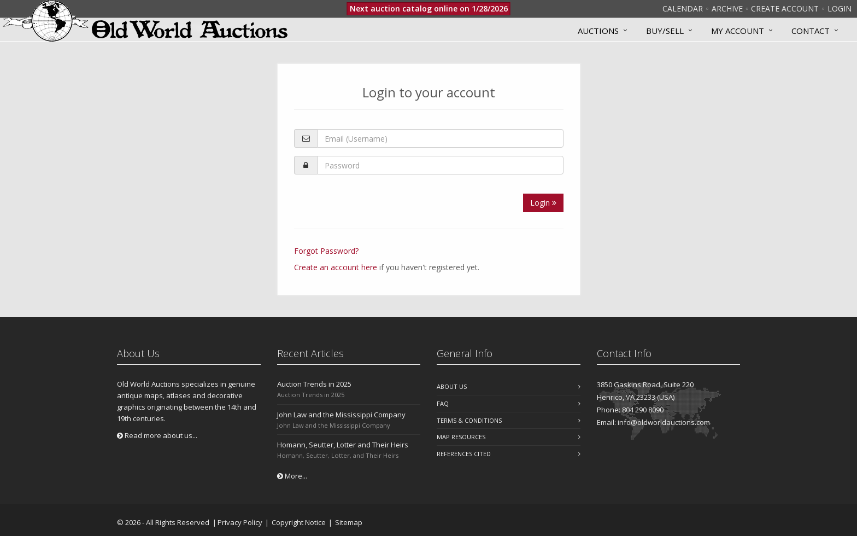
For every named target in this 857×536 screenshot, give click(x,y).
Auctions (598, 30)
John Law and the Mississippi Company (341, 415)
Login (839, 8)
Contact (810, 30)
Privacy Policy (240, 522)
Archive (727, 8)
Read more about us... (157, 435)
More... (292, 476)
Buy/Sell (665, 30)
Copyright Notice (299, 522)
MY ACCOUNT (737, 30)
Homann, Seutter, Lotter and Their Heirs (342, 445)
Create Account (785, 8)
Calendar (682, 8)
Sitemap (348, 522)
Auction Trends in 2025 (314, 384)
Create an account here (335, 267)
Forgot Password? (326, 251)
